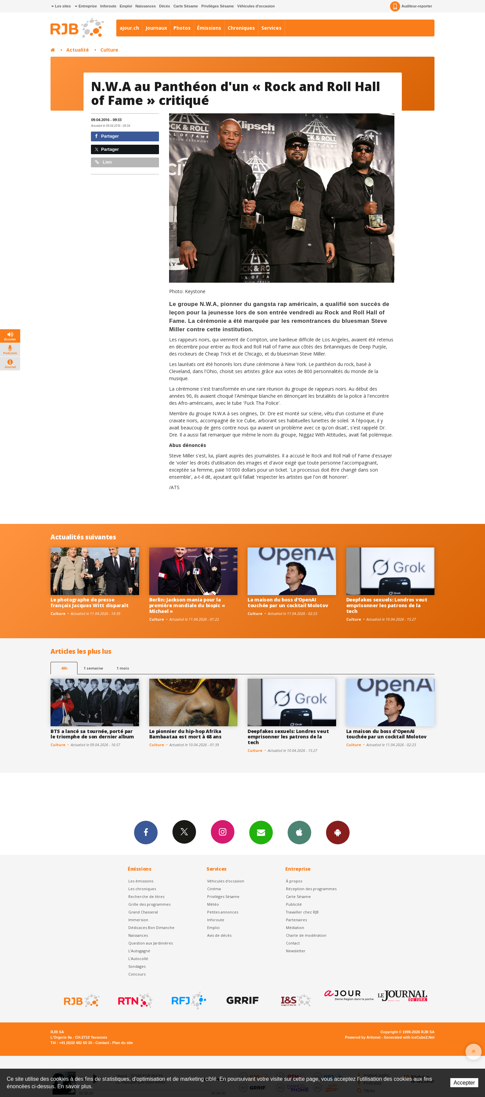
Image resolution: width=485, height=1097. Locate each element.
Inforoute (108, 6)
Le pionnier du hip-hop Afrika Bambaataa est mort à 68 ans (185, 734)
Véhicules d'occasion (255, 6)
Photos (182, 28)
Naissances (145, 6)
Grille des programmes (149, 904)
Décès (164, 6)
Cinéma (214, 889)
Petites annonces (222, 912)
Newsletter (295, 951)
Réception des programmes (311, 889)
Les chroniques (142, 889)
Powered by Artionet (363, 1037)
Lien (103, 162)
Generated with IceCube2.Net (409, 1037)
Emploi (126, 6)
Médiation (295, 927)
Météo (213, 904)
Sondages (137, 966)
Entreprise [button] (86, 6)
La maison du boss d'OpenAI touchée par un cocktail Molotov (288, 602)
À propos (294, 881)
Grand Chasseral (143, 912)
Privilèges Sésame (217, 6)
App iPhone (299, 832)
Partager (107, 136)
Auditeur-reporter (411, 6)
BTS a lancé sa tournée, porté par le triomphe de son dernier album (92, 734)
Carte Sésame (185, 6)
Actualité (77, 50)
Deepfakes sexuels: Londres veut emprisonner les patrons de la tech (386, 605)
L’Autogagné (139, 951)
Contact (293, 943)
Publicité (294, 904)
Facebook (146, 832)
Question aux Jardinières (150, 943)
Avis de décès (219, 935)
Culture (109, 50)
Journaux (156, 28)
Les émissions (140, 881)
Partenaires (296, 920)
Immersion (138, 920)
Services (271, 28)
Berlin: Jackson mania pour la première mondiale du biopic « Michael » (187, 605)
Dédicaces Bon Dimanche (151, 927)
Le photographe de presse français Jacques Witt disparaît (89, 602)
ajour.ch (129, 28)
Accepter (464, 1083)
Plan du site (122, 1043)
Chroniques (241, 28)
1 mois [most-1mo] (123, 668)
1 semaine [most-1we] (93, 668)
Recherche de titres (146, 896)
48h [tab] (64, 668)
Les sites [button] (61, 6)
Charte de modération (306, 935)
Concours (137, 974)
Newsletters (261, 832)
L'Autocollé (138, 958)
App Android (338, 832)
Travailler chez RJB (302, 912)
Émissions (209, 28)
